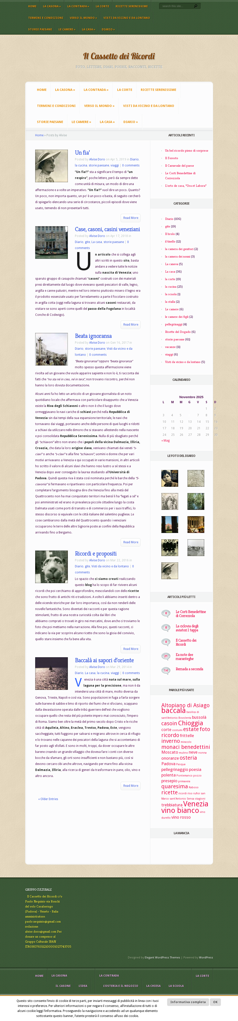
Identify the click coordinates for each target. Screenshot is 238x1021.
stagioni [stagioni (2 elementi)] (200, 798)
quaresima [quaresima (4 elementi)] (174, 786)
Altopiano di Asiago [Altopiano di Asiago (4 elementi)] (185, 705)
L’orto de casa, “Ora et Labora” (186, 186)
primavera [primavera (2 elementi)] (184, 781)
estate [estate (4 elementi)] (191, 729)
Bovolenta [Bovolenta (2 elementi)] (184, 717)
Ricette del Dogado (178, 332)
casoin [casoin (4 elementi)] (169, 723)
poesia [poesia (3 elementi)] (195, 769)
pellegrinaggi (173, 324)
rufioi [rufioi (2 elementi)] (196, 793)
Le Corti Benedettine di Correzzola (191, 613)
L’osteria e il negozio (120, 986)
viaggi (115, 165)
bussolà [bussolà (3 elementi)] (199, 717)
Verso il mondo (83, 18)
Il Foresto (171, 158)
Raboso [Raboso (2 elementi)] (194, 787)
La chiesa (153, 986)
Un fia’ (82, 152)
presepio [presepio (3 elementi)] (169, 780)
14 (166, 670)
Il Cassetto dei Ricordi (186, 642)
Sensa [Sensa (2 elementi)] (190, 798)
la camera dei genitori (179, 249)
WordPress (206, 957)
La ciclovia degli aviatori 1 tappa (187, 628)
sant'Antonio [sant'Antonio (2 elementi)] (178, 798)
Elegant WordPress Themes (162, 957)
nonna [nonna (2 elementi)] (202, 752)
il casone (63, 986)
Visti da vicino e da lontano (127, 18)
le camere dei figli (176, 317)
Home (32, 6)
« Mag (165, 440)
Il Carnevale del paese (179, 165)
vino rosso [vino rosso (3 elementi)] (181, 817)
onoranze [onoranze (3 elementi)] (170, 758)
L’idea (83, 986)
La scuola (176, 986)
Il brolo (170, 234)
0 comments (130, 165)
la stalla (170, 301)
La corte (102, 6)
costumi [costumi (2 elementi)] (177, 730)
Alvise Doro (97, 159)
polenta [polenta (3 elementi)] (168, 774)
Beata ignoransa (93, 336)
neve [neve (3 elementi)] (193, 752)
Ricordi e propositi (96, 553)
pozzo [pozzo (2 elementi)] (197, 775)
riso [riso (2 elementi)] (190, 793)
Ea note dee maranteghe (185, 656)
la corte (170, 279)
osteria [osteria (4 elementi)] (188, 758)
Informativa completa (188, 1002)
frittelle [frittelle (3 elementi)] (187, 735)
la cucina (81, 165)
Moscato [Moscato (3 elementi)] (169, 752)
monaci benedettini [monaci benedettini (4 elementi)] (185, 747)
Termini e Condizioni (45, 18)
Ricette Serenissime (132, 6)
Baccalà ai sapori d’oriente (104, 660)
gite (87, 242)
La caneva (171, 264)
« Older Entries (48, 799)
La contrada (78, 6)
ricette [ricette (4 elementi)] (169, 792)
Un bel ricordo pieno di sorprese (186, 150)
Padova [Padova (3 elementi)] (168, 763)
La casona (52, 6)
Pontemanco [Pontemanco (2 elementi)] (184, 775)
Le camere (67, 29)
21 (166, 656)
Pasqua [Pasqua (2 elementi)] (180, 764)
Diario (108, 29)
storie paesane (40, 29)
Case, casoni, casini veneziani (107, 229)
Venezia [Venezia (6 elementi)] (195, 804)
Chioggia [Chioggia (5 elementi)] (190, 723)
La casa (88, 29)
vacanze (170, 347)
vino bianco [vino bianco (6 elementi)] (180, 810)
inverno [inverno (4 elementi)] (170, 741)
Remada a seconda (189, 669)
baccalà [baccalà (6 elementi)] (173, 710)
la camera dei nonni (177, 256)
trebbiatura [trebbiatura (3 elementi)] (171, 804)
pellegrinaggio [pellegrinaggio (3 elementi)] (174, 769)
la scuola (171, 294)
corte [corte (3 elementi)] (166, 729)
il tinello (170, 241)
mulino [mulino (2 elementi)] (183, 752)
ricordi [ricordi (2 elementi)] (182, 793)
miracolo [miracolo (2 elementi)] (186, 742)
